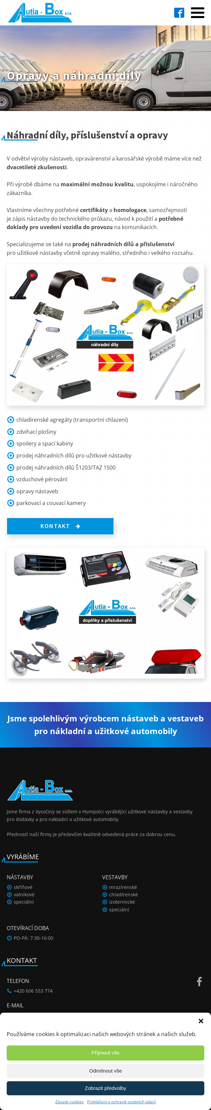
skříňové (23, 887)
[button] (201, 1021)
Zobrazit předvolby (105, 1088)
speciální (24, 902)
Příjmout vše (105, 1052)
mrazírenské (123, 887)
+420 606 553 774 (33, 991)
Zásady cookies (69, 1102)
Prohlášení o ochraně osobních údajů (121, 1102)
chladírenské (123, 894)
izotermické (122, 902)
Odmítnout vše (105, 1071)
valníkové (24, 894)
